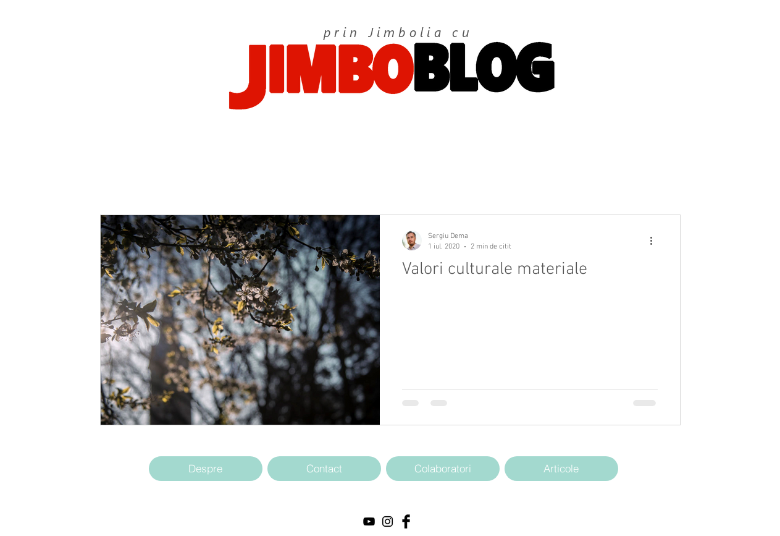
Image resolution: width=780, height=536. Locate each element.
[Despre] (205, 468)
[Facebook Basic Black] (406, 521)
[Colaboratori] (443, 468)
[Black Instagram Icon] (387, 521)
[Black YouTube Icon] (369, 521)
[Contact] (324, 468)
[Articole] (561, 468)
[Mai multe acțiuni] (655, 240)
